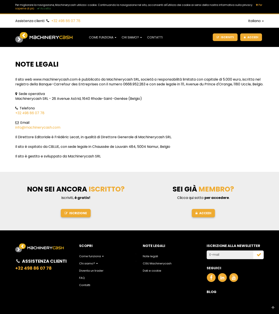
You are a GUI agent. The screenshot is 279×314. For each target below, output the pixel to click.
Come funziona (102, 37)
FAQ (82, 278)
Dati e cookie (152, 271)
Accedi (203, 213)
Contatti (155, 37)
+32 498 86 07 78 (65, 20)
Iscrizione (76, 213)
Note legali (150, 256)
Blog (211, 291)
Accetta (44, 8)
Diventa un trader (91, 271)
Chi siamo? (132, 37)
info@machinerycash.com (37, 127)
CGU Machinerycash (157, 263)
